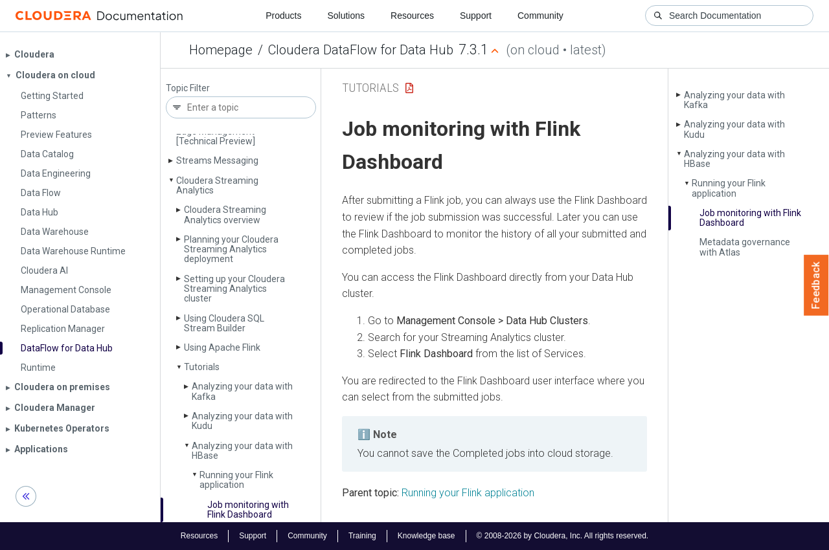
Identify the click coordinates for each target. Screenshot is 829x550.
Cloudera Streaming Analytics (217, 185)
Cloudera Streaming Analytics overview (225, 214)
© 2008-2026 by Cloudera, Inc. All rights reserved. (563, 535)
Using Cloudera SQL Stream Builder (224, 323)
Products (283, 15)
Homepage (221, 50)
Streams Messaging (217, 160)
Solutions (346, 15)
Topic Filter (188, 88)
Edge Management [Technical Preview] (215, 136)
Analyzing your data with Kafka (242, 391)
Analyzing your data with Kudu (242, 421)
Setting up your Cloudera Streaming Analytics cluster (234, 289)
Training (362, 535)
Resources (412, 15)
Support (476, 15)
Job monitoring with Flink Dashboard (248, 510)
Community (540, 15)
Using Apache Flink (222, 347)
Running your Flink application (236, 480)
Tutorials (202, 367)
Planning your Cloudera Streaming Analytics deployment (231, 249)
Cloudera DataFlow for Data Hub (360, 50)
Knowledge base (426, 535)
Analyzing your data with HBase (242, 451)
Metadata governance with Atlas (744, 247)
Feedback (816, 285)
